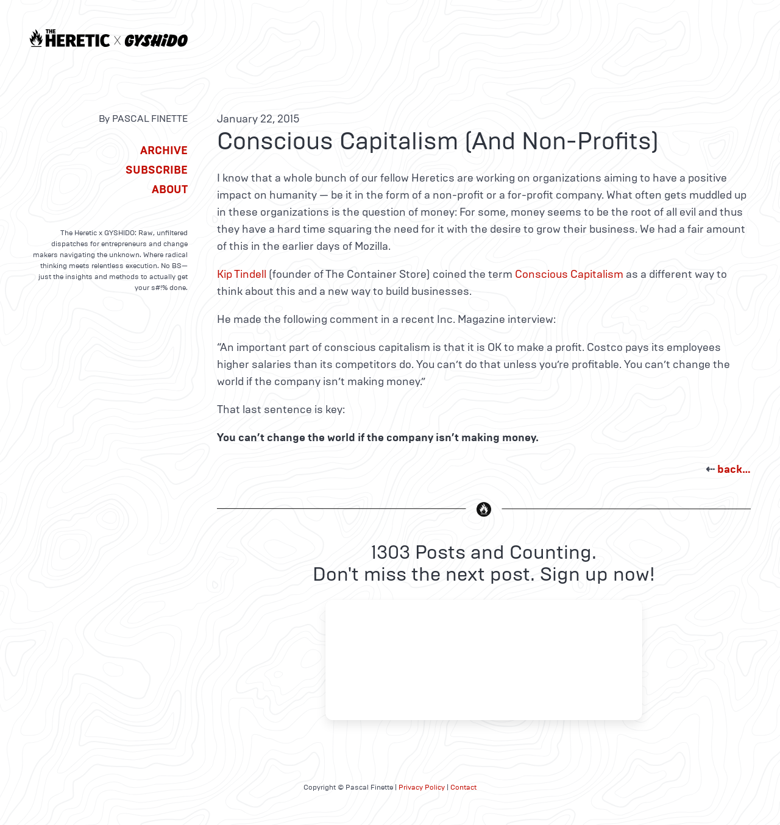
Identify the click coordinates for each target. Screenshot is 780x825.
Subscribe (157, 170)
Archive (164, 150)
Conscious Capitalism (569, 274)
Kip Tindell (241, 274)
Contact (463, 787)
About (170, 189)
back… (734, 469)
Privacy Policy (422, 787)
